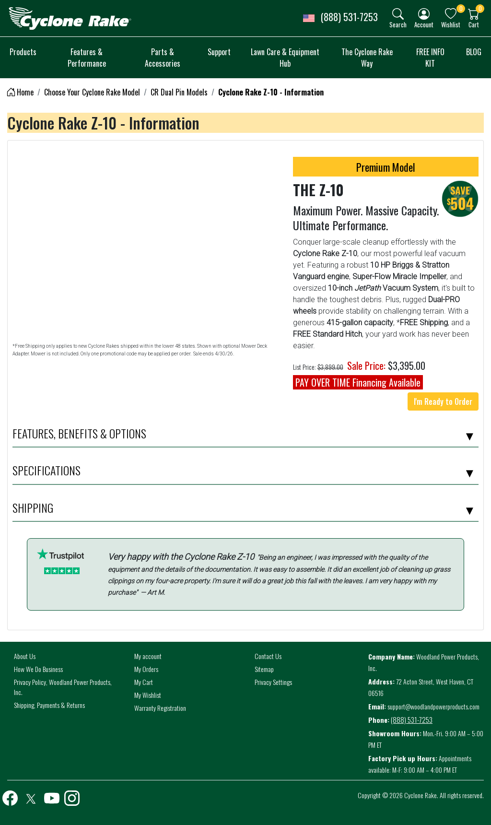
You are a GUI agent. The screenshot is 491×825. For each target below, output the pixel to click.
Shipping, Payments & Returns (49, 705)
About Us (24, 656)
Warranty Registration (160, 708)
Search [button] (398, 24)
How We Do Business (38, 669)
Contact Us (268, 656)
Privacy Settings (273, 682)
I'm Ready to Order (443, 401)
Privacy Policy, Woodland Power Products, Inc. (63, 687)
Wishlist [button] (450, 24)
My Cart (143, 682)
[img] (398, 14)
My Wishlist (147, 695)
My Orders (146, 669)
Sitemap (264, 669)
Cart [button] (473, 24)
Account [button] (423, 24)
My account (148, 656)
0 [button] (461, 8)
